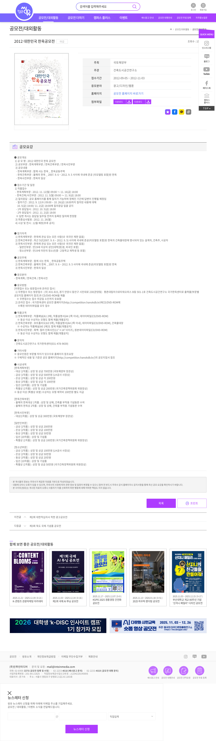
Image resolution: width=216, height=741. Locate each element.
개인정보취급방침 (46, 656)
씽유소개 (26, 656)
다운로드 (119, 101)
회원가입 (203, 7)
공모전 (13, 656)
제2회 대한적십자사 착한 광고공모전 (48, 517)
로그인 (193, 7)
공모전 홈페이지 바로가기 (128, 93)
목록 (161, 503)
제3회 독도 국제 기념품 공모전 (45, 526)
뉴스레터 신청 (81, 729)
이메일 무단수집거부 (72, 656)
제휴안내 (93, 656)
